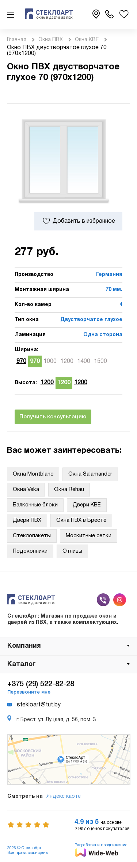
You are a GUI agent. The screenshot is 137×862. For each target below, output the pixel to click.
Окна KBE (87, 39)
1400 (83, 361)
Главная (16, 39)
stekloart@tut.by (34, 705)
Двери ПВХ (27, 520)
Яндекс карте (63, 796)
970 (21, 361)
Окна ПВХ (50, 39)
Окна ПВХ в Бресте (81, 520)
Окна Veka (26, 489)
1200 (66, 361)
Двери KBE (87, 505)
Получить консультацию (52, 416)
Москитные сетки (88, 535)
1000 (50, 361)
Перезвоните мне (28, 692)
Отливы (72, 551)
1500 (100, 361)
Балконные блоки (35, 505)
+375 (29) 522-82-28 (40, 684)
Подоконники (30, 551)
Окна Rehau (69, 489)
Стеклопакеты (32, 535)
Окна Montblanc (33, 474)
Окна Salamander (90, 474)
